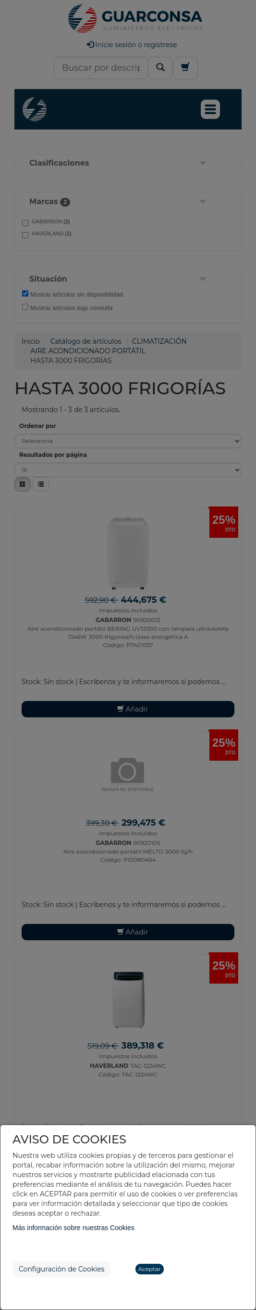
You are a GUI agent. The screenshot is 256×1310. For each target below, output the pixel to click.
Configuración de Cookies (61, 1269)
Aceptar (149, 1268)
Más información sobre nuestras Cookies (73, 1228)
